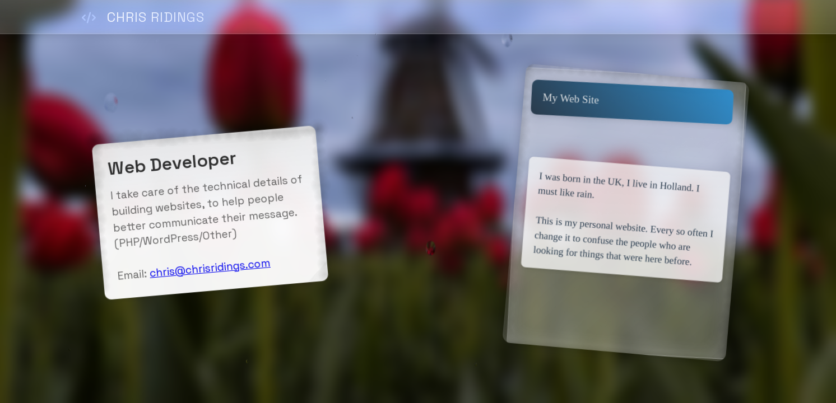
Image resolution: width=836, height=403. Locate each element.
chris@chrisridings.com (210, 268)
